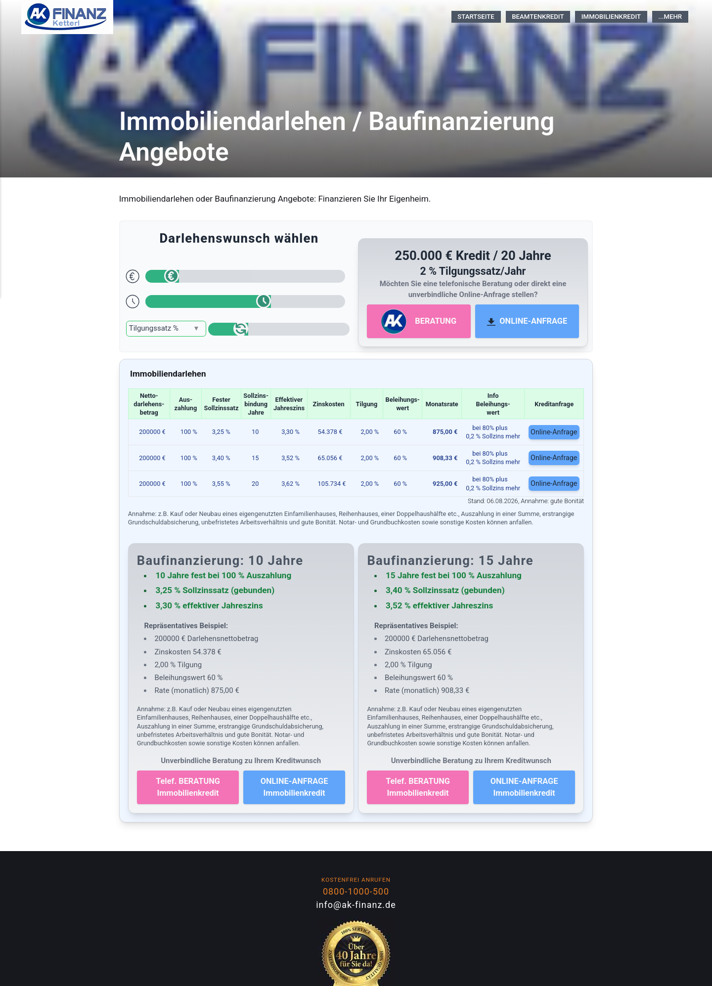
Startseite (475, 16)
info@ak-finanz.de (356, 905)
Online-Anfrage (554, 431)
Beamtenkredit (538, 16)
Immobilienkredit (611, 16)
